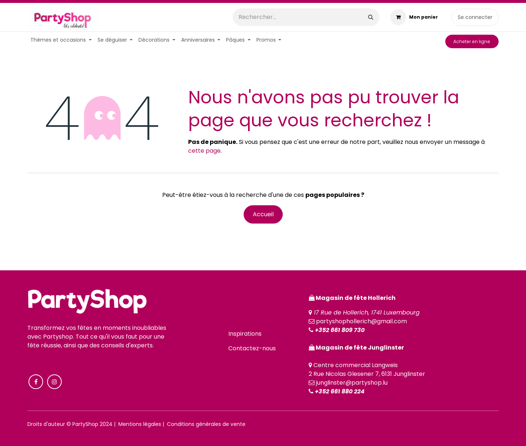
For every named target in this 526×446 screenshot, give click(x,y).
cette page (204, 150)
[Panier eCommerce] (414, 17)
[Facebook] (35, 381)
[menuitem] (61, 40)
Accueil (263, 214)
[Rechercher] (371, 17)
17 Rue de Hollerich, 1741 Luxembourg (367, 312)
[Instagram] (54, 381)
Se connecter (475, 17)
